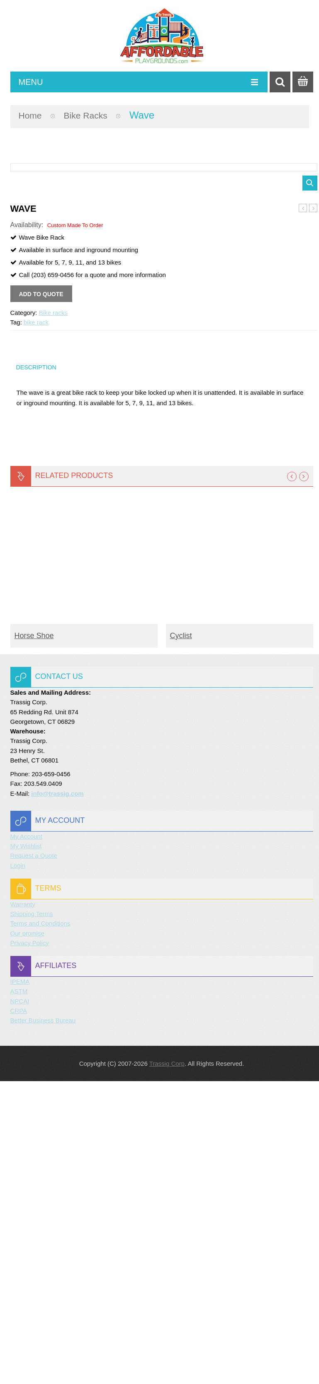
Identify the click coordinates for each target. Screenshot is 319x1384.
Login (18, 1167)
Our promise (27, 1235)
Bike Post (303, 508)
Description (38, 667)
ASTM (19, 1293)
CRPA (18, 1313)
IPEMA (20, 1284)
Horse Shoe (34, 938)
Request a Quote (33, 1158)
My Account (26, 1138)
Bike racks (92, 115)
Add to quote (41, 593)
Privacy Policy (29, 1245)
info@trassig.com (57, 1095)
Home (32, 115)
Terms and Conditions (40, 1226)
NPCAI (19, 1303)
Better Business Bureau (43, 1323)
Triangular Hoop (313, 508)
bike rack (36, 621)
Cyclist (181, 938)
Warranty (22, 1206)
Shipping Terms (31, 1216)
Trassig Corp (167, 1366)
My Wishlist (26, 1148)
